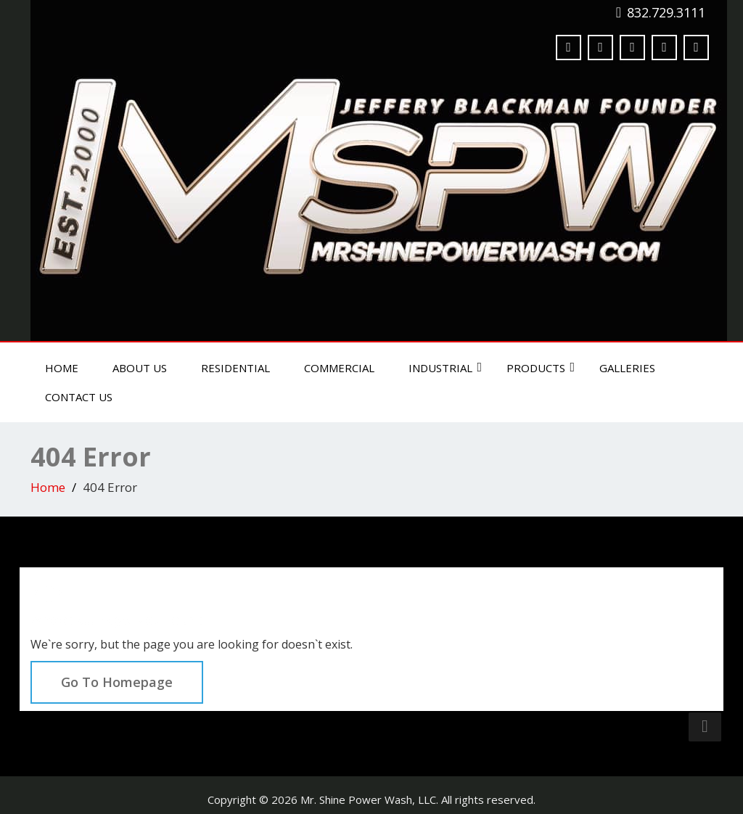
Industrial (445, 368)
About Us (139, 368)
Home (61, 368)
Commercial (339, 368)
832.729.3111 (666, 12)
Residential (235, 368)
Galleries (627, 368)
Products (540, 368)
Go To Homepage (117, 682)
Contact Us (78, 397)
